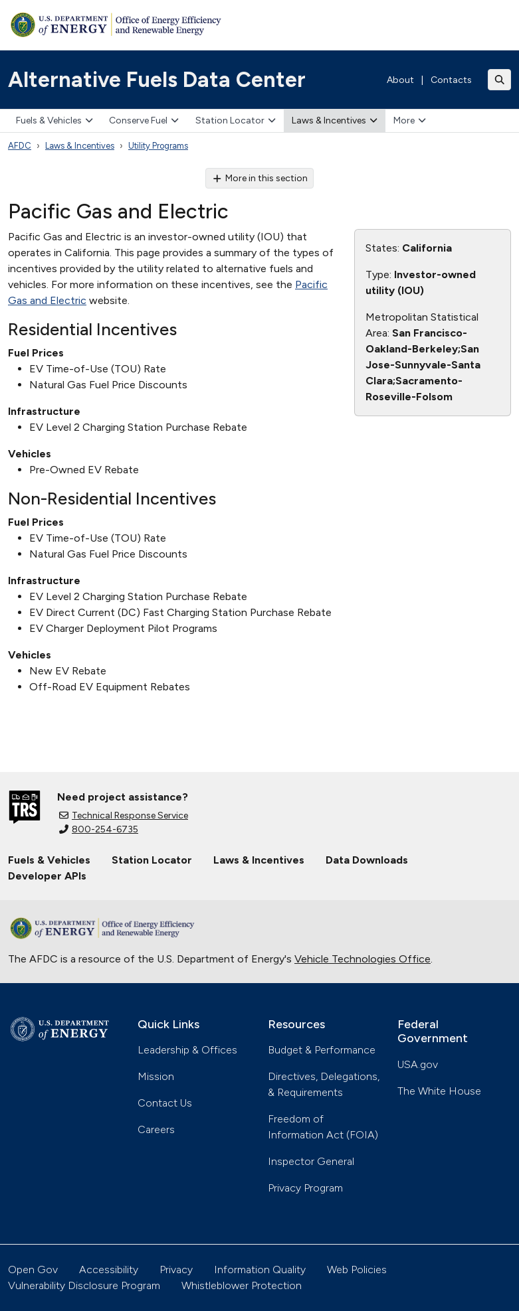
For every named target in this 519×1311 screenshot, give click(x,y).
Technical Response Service (123, 815)
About (400, 80)
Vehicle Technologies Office (362, 959)
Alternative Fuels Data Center (157, 79)
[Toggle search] (500, 79)
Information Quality (260, 1269)
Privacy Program (305, 1188)
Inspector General (311, 1161)
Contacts (451, 80)
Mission (156, 1076)
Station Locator (235, 120)
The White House (439, 1091)
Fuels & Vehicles (54, 120)
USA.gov (417, 1064)
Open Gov (33, 1269)
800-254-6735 (98, 829)
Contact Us (165, 1103)
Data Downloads (367, 860)
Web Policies (357, 1269)
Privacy (176, 1269)
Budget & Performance (321, 1049)
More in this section (259, 178)
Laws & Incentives (334, 120)
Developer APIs (47, 876)
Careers (156, 1129)
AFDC (19, 146)
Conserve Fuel (144, 120)
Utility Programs (158, 146)
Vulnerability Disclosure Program (84, 1285)
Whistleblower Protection (241, 1285)
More (409, 120)
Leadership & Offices (187, 1049)
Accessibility (108, 1269)
